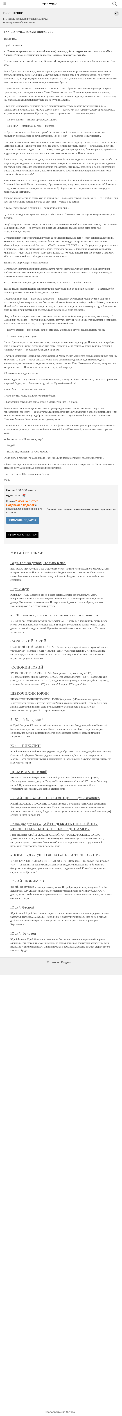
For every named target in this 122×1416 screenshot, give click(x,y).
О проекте (53, 962)
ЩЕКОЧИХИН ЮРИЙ (29, 693)
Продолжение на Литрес (22, 534)
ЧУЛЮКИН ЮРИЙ (26, 667)
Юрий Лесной (22, 907)
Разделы (66, 962)
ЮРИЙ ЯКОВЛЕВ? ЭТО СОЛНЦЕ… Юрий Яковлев (55, 798)
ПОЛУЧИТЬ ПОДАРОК (22, 520)
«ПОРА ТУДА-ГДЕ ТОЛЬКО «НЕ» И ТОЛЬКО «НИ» (56, 855)
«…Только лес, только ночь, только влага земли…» (54, 615)
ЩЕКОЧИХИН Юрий (28, 772)
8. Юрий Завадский (26, 719)
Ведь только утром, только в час (38, 563)
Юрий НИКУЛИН (25, 746)
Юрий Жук (19, 589)
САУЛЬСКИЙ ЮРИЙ (28, 641)
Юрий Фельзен (23, 933)
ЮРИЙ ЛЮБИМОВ (27, 881)
